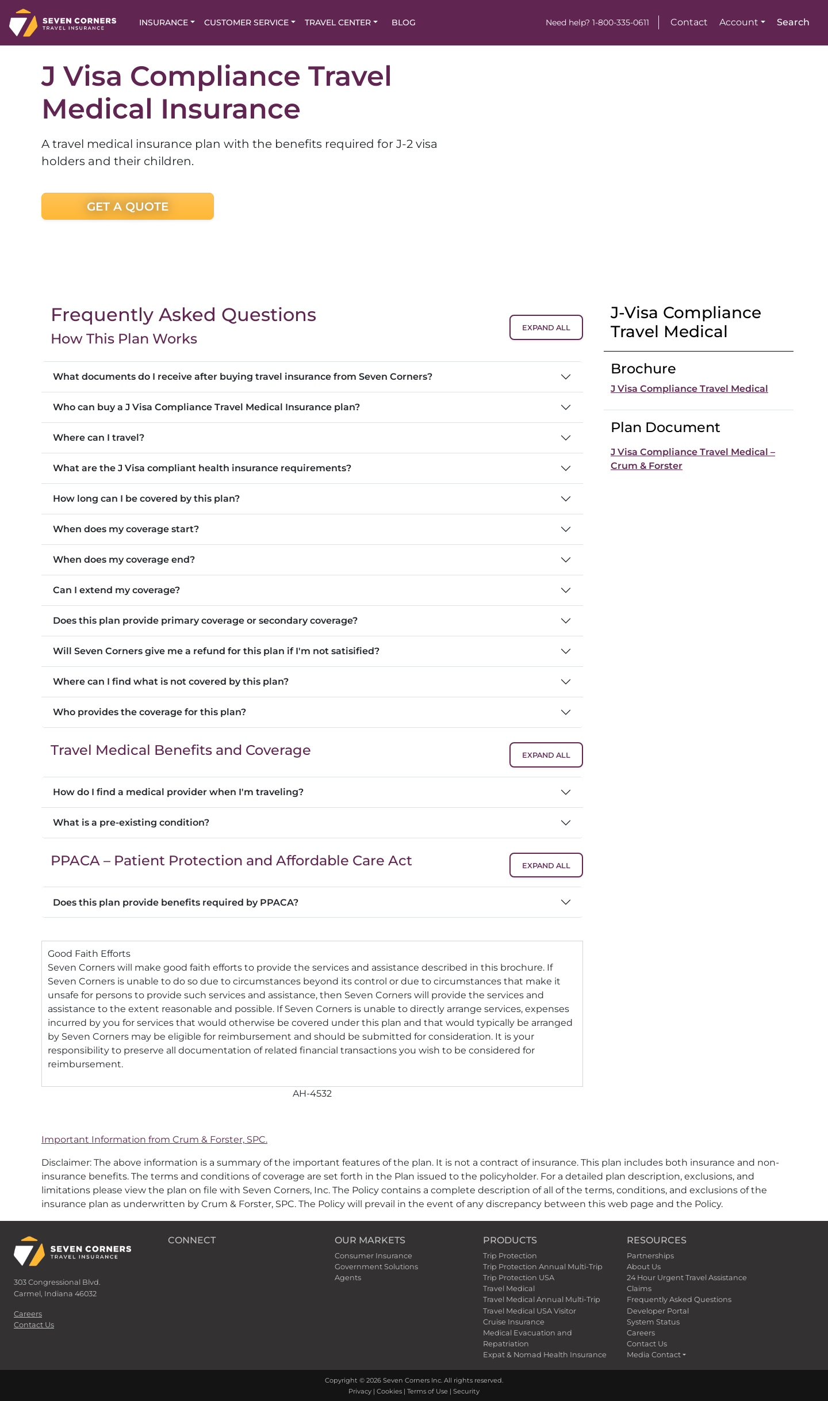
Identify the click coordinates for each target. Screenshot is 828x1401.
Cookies (389, 1391)
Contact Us (34, 1324)
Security (466, 1391)
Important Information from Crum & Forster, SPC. (154, 1139)
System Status (653, 1322)
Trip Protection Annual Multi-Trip (543, 1266)
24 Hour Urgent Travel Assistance (687, 1277)
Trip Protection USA (518, 1277)
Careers (28, 1314)
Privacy (359, 1391)
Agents (348, 1277)
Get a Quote (127, 206)
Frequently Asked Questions (679, 1299)
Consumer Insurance (373, 1255)
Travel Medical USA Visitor (529, 1311)
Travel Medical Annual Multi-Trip (541, 1299)
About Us (644, 1266)
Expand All (546, 327)
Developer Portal (658, 1311)
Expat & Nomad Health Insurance (545, 1354)
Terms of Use (427, 1391)
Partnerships (650, 1255)
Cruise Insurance (514, 1322)
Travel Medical (509, 1288)
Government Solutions (376, 1266)
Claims (639, 1288)
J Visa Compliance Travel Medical (689, 388)
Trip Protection (510, 1255)
